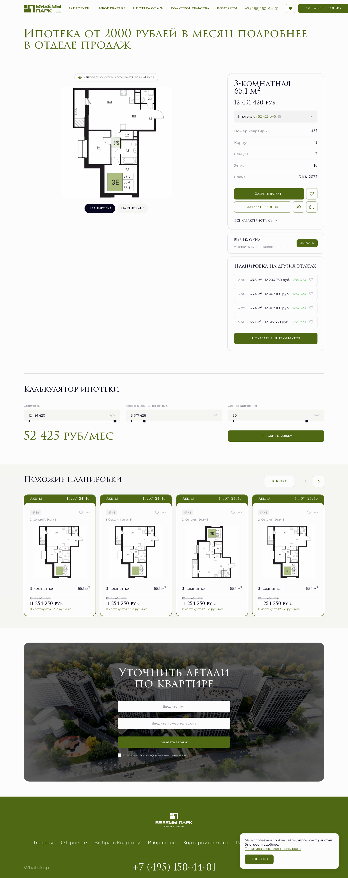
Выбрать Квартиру (117, 842)
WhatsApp (36, 867)
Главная (43, 842)
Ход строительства (205, 842)
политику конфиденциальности (163, 755)
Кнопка (279, 481)
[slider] (115, 421)
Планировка (100, 208)
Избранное (162, 842)
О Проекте (74, 842)
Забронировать (269, 193)
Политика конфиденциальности (273, 848)
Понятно (259, 859)
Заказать (307, 243)
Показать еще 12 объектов (276, 338)
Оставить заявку (276, 435)
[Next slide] (318, 481)
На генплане (132, 208)
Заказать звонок (262, 206)
